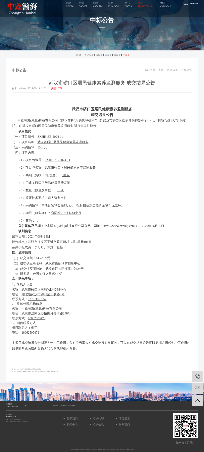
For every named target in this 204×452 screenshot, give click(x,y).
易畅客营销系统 (130, 449)
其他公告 (117, 55)
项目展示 (113, 4)
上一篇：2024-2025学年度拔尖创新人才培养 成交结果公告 (27, 369)
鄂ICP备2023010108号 (113, 449)
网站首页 (70, 4)
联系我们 (165, 4)
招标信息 (146, 4)
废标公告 (108, 55)
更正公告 (99, 55)
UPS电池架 (64, 405)
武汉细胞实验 (71, 405)
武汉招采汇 (56, 405)
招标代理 (98, 4)
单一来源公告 (89, 55)
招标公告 (78, 55)
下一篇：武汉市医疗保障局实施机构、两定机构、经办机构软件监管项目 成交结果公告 (35, 371)
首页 (161, 70)
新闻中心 (128, 4)
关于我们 (83, 4)
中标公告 (126, 55)
